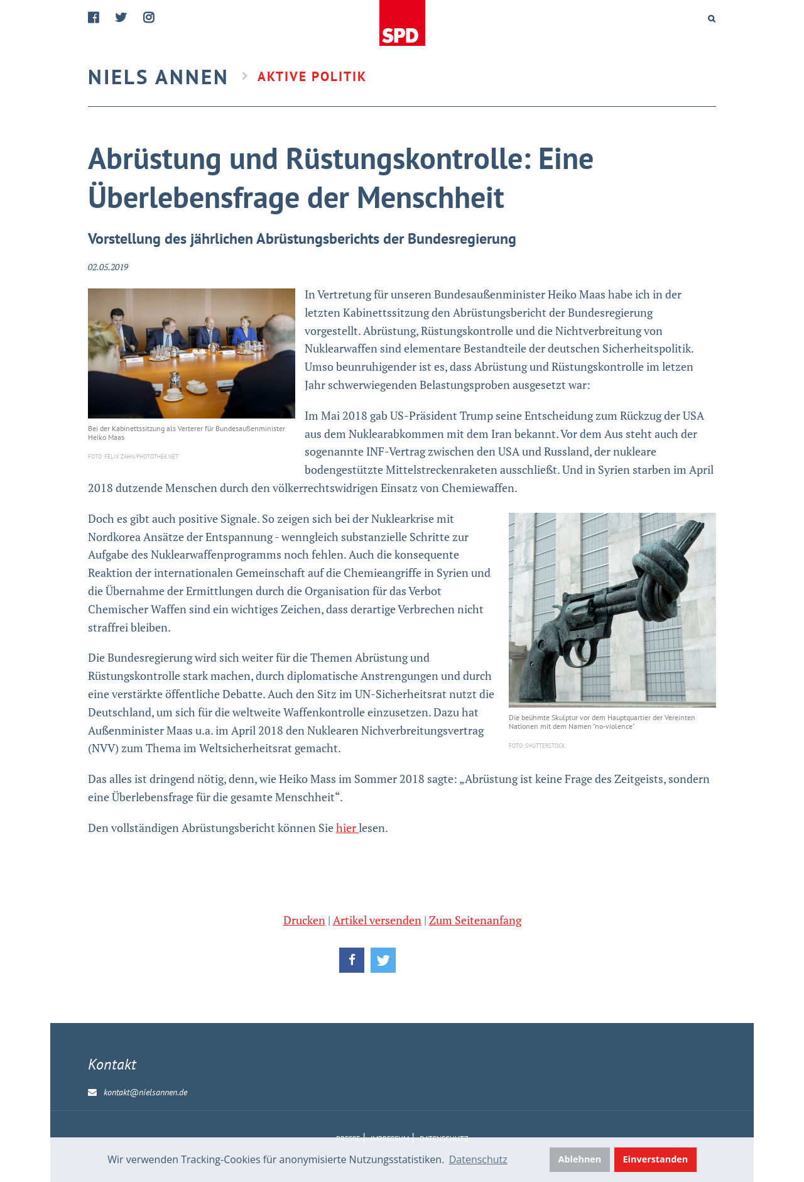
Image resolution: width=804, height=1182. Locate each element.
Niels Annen (158, 76)
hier (347, 827)
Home (403, 23)
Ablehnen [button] (580, 1159)
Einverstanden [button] (655, 1159)
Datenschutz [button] (478, 1159)
